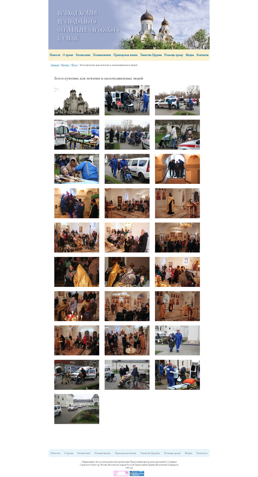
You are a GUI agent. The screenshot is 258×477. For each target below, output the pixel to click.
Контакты (202, 55)
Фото (74, 65)
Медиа (190, 55)
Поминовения (102, 55)
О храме (68, 55)
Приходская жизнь (125, 55)
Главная (55, 65)
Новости (55, 55)
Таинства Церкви (151, 55)
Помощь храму (173, 55)
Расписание (83, 55)
